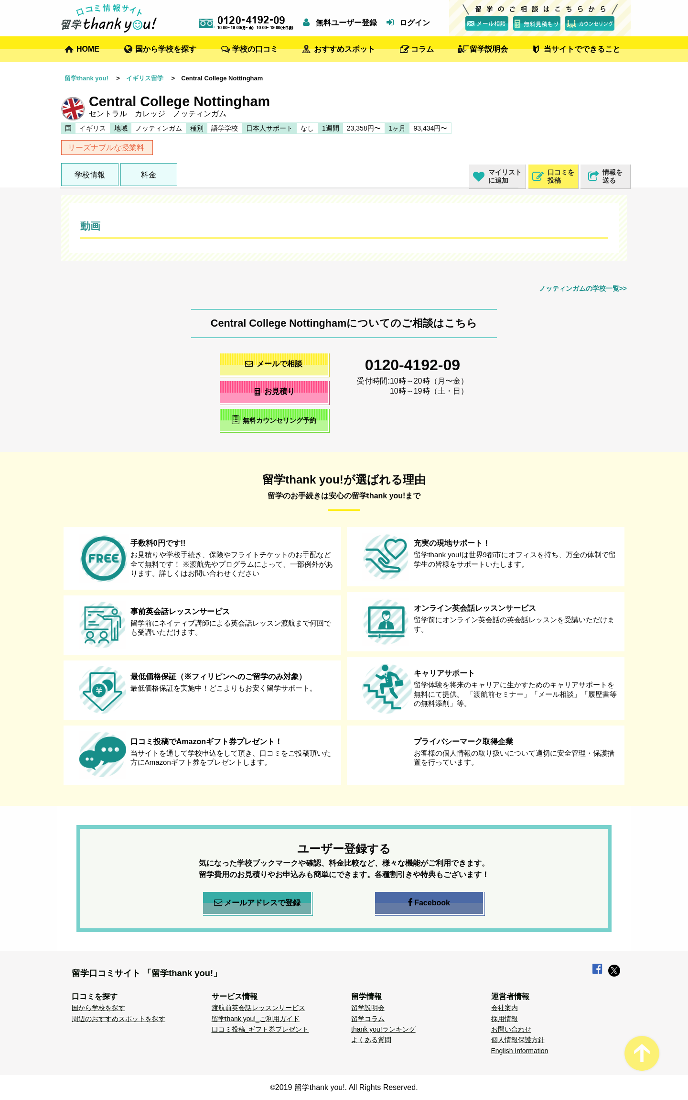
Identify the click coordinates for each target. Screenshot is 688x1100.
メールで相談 (273, 364)
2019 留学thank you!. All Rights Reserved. (346, 1087)
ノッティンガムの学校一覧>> (583, 288)
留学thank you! (86, 78)
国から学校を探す (165, 49)
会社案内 (504, 1008)
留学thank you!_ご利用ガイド (256, 1019)
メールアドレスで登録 (257, 903)
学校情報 (90, 175)
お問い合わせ (511, 1029)
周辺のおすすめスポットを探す (118, 1019)
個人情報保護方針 (518, 1040)
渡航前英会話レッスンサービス (258, 1008)
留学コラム (368, 1019)
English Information (519, 1051)
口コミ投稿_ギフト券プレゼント (260, 1029)
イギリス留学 (144, 78)
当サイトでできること (582, 49)
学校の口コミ (255, 49)
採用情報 (504, 1019)
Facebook (429, 903)
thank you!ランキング (383, 1029)
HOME (87, 49)
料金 (148, 175)
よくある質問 (371, 1040)
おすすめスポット (344, 49)
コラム (422, 49)
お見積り (274, 391)
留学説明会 (489, 49)
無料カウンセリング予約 (274, 419)
